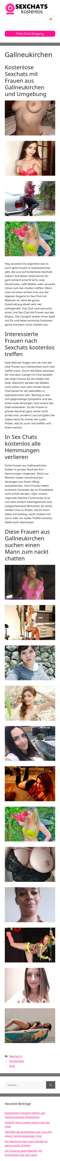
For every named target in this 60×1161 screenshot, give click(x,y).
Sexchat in (15, 1056)
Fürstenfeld (16, 1061)
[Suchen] (50, 1085)
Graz (12, 1066)
